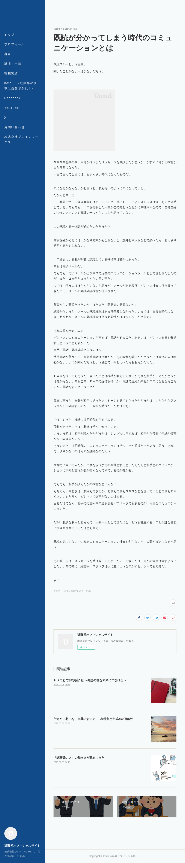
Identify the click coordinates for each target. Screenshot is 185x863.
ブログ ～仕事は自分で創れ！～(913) (72, 591)
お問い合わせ (14, 127)
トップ (9, 34)
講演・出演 (12, 64)
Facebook (12, 98)
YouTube (11, 108)
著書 (7, 54)
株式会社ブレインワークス (21, 139)
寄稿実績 (11, 73)
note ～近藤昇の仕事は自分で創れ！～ (20, 85)
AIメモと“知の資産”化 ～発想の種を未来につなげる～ (90, 680)
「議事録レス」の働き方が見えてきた (79, 757)
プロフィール (14, 44)
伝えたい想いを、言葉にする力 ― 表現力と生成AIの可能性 (93, 719)
